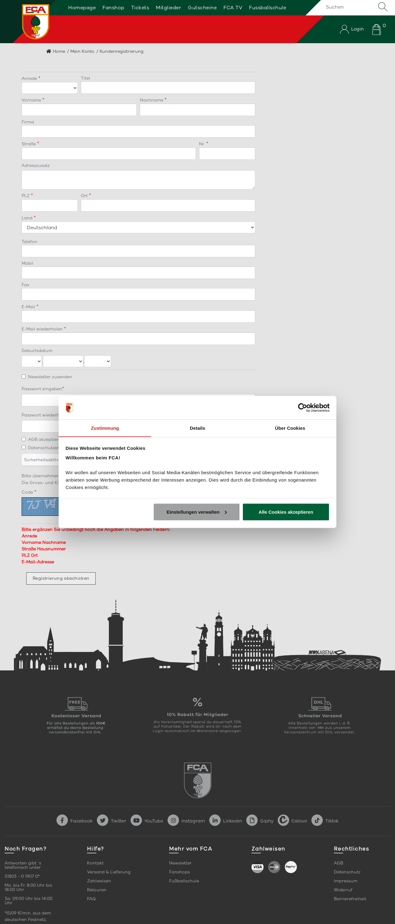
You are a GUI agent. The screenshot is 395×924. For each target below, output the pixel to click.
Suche (382, 6)
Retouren (96, 890)
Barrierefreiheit (350, 898)
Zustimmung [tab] (105, 427)
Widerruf (343, 890)
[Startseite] (28, 21)
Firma (28, 122)
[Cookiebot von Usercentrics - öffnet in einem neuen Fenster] (303, 407)
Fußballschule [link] (184, 881)
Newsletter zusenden (50, 376)
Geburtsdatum (37, 350)
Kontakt (95, 863)
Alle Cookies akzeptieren (286, 512)
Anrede (30, 78)
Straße (29, 144)
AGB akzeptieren (46, 439)
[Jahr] (97, 361)
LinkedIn (225, 821)
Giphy (259, 821)
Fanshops (179, 872)
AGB (338, 863)
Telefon (29, 241)
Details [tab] (197, 427)
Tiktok (325, 821)
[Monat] (63, 361)
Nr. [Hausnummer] (202, 144)
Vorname (32, 100)
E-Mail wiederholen (43, 329)
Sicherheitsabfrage (44, 459)
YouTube (147, 821)
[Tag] (32, 361)
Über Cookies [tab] (290, 427)
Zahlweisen (99, 881)
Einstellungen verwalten (197, 512)
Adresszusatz (36, 165)
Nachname (152, 100)
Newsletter (180, 863)
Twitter (111, 821)
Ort (85, 195)
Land (28, 218)
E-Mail (29, 306)
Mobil (27, 263)
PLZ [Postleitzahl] (26, 195)
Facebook (74, 821)
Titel (85, 78)
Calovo (292, 821)
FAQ (91, 898)
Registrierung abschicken (61, 578)
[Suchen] (355, 7)
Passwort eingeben (42, 389)
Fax (25, 285)
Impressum (345, 881)
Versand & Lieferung (109, 872)
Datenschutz (347, 872)
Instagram (186, 821)
